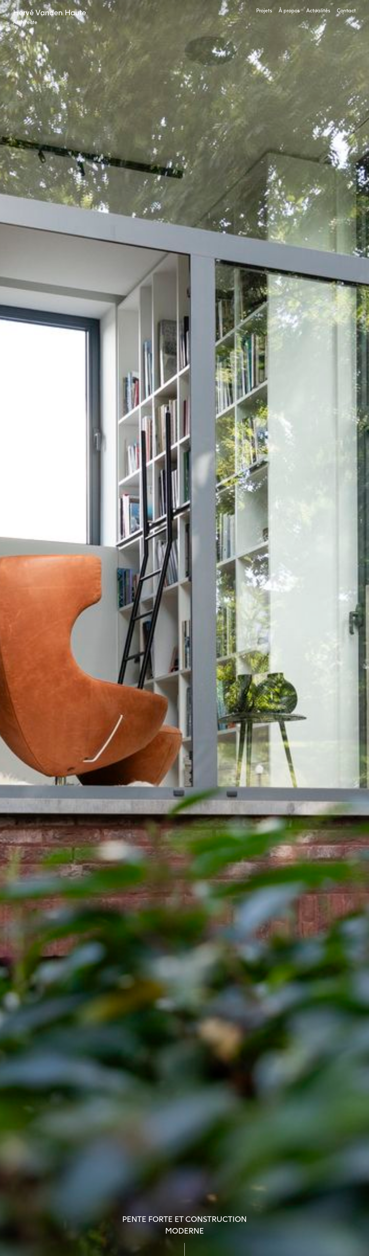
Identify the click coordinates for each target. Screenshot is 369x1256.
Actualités (318, 10)
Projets (264, 10)
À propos (289, 10)
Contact (346, 10)
